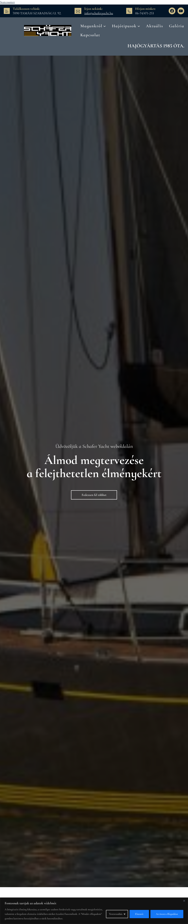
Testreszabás (115, 914)
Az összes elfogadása (167, 914)
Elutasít (139, 914)
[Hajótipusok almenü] (138, 26)
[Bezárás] (184, 900)
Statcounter (7, 2)
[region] (94, 911)
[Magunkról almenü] (104, 26)
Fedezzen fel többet (94, 495)
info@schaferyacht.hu (98, 13)
